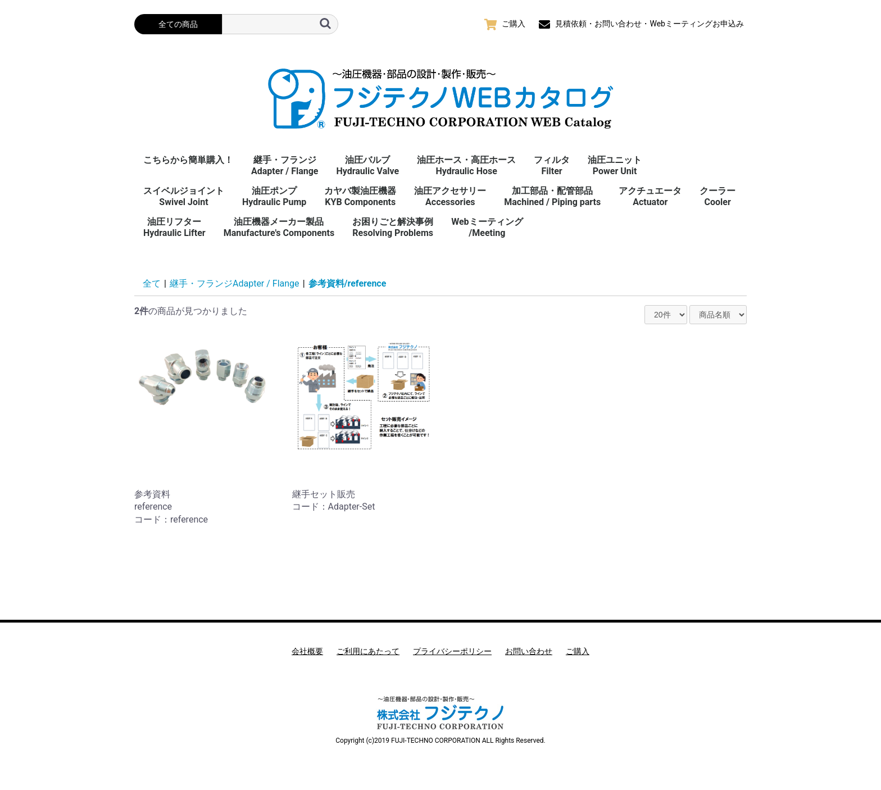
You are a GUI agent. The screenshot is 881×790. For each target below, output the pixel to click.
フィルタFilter (552, 165)
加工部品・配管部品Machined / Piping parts (552, 196)
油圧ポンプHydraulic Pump (274, 196)
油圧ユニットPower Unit (615, 165)
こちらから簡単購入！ (188, 160)
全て (152, 283)
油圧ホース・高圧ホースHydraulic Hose (466, 165)
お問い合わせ (528, 651)
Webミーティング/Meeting (487, 227)
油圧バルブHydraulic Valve (367, 165)
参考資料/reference (347, 283)
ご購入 (577, 651)
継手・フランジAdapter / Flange (284, 165)
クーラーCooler (717, 196)
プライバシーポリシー (452, 651)
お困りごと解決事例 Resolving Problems (392, 227)
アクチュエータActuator (650, 196)
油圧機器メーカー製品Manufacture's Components (279, 227)
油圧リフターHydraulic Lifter (174, 227)
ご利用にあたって (368, 651)
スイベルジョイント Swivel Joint (183, 196)
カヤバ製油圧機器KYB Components (360, 196)
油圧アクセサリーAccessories (450, 196)
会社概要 (307, 651)
